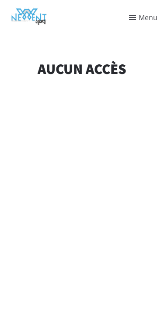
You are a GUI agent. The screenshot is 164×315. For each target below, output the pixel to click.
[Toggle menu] (143, 17)
